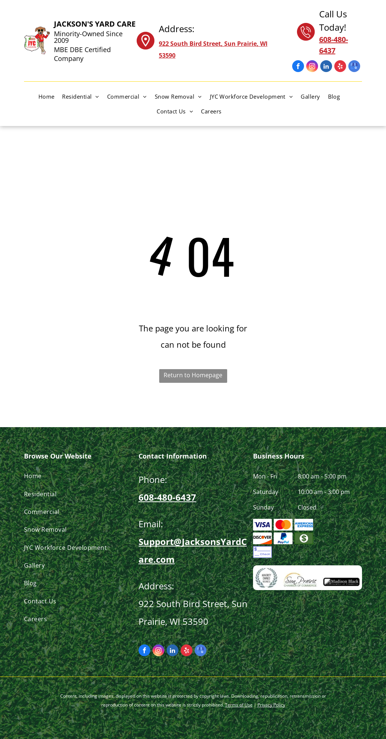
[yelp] (340, 67)
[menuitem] (50, 96)
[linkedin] (326, 67)
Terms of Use (239, 705)
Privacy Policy (271, 705)
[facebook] (298, 67)
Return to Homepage (193, 375)
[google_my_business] (354, 67)
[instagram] (312, 67)
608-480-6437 (167, 497)
